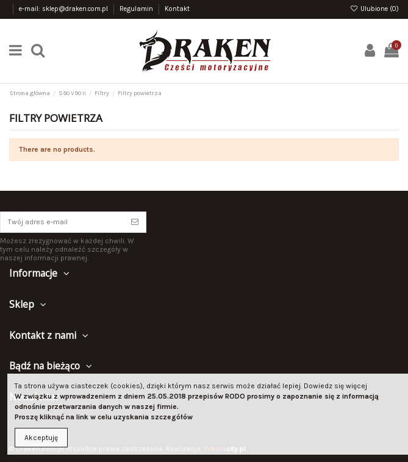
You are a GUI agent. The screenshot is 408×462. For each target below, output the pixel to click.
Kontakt (177, 9)
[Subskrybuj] (135, 222)
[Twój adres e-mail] (62, 222)
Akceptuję (41, 437)
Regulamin (137, 9)
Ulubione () (374, 9)
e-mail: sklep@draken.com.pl (64, 9)
